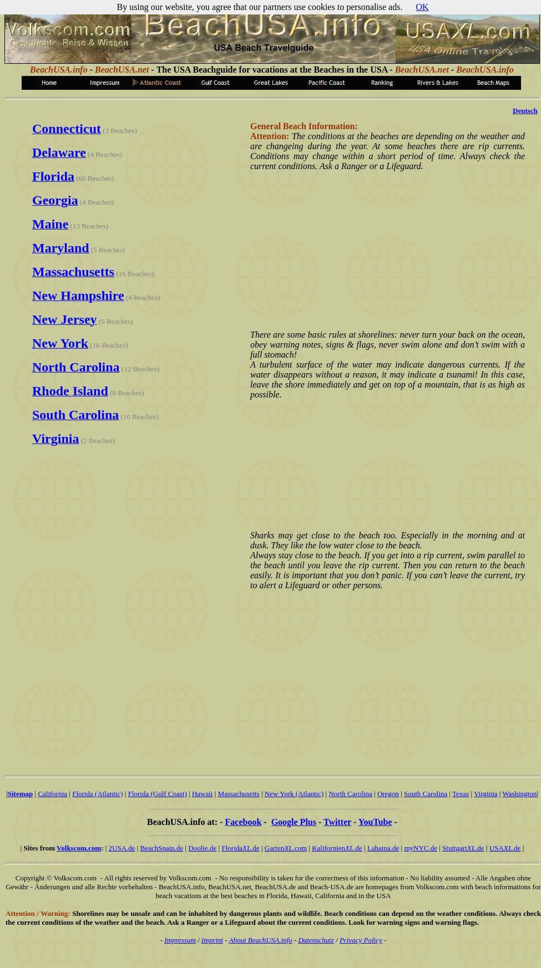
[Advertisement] (386, 249)
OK (422, 7)
